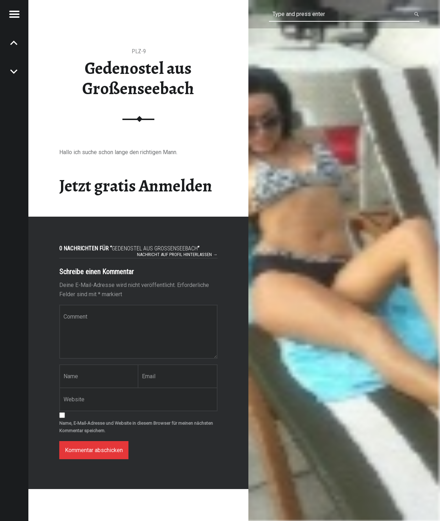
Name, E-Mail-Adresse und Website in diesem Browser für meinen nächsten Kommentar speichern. (136, 426)
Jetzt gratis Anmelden (135, 185)
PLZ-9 (139, 51)
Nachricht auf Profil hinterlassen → (177, 254)
